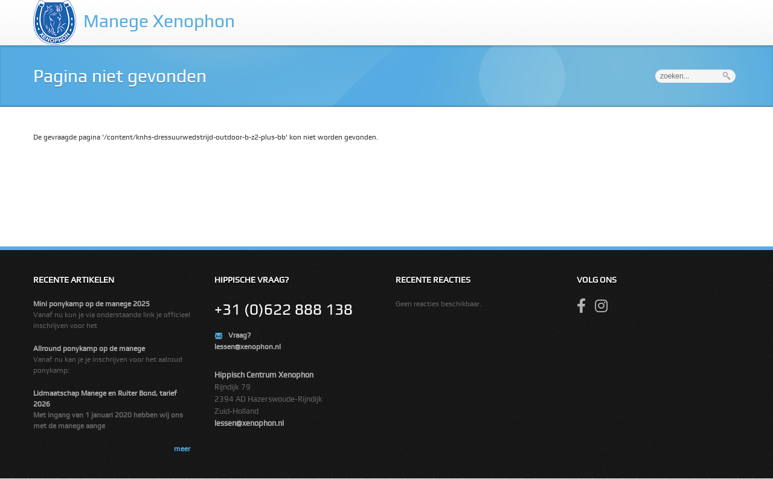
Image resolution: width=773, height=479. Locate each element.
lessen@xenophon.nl (247, 346)
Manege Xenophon (159, 20)
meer (182, 449)
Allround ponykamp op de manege (89, 348)
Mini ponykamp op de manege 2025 (91, 304)
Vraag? (239, 335)
